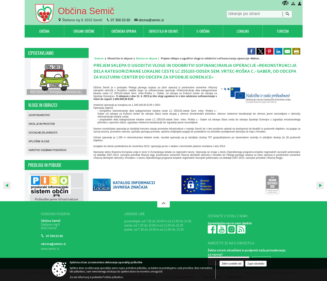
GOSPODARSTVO (39, 115)
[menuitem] (44, 31)
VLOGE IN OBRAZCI (42, 105)
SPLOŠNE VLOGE (39, 141)
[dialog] (296, 51)
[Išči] (287, 14)
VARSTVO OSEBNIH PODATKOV (47, 150)
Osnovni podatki (55, 214)
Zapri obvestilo (255, 263)
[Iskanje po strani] (255, 13)
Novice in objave (146, 58)
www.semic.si (50, 248)
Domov (99, 58)
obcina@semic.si (151, 20)
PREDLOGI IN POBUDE (44, 165)
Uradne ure (134, 214)
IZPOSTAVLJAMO (41, 53)
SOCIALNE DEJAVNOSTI (43, 132)
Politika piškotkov (113, 277)
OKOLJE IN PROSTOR (42, 124)
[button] (7, 185)
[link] (251, 51)
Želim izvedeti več (231, 263)
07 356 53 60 (120, 20)
